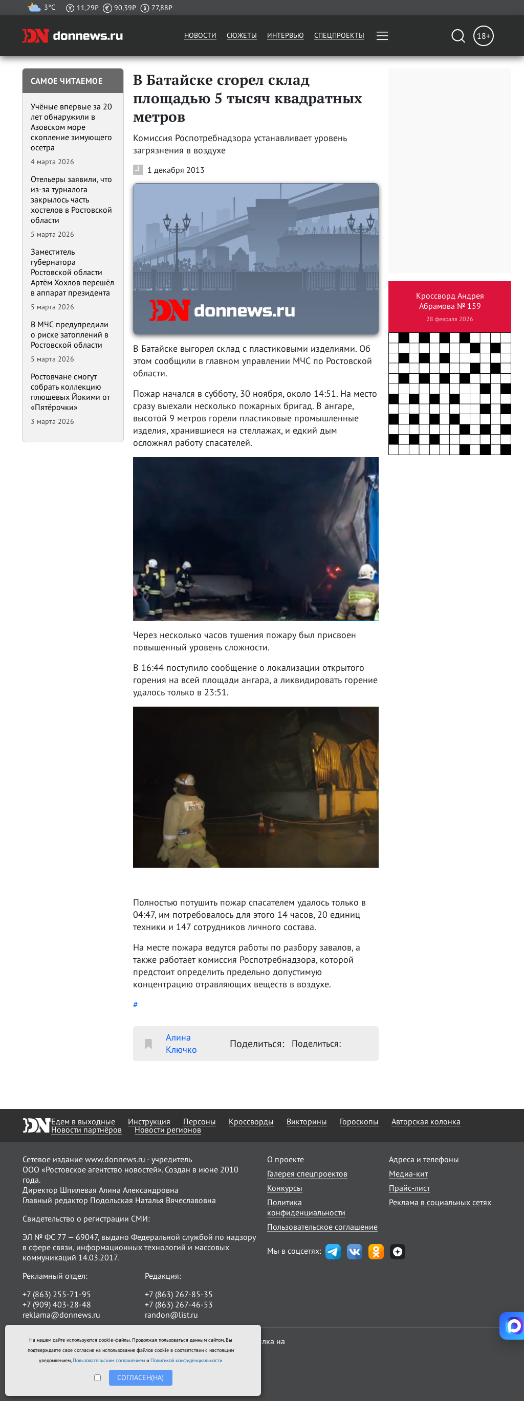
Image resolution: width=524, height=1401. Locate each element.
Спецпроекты (339, 35)
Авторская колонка (426, 1121)
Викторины (307, 1121)
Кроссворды (251, 1121)
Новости (200, 35)
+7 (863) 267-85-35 (179, 1294)
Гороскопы (359, 1121)
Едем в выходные (83, 1121)
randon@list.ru (171, 1314)
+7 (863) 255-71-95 (57, 1294)
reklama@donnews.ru (61, 1314)
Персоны (199, 1121)
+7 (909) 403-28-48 (57, 1304)
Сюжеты (242, 35)
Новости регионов (168, 1129)
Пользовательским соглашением (109, 1360)
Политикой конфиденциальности (186, 1360)
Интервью (285, 35)
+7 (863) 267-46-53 (179, 1304)
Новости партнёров (86, 1129)
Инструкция (149, 1121)
